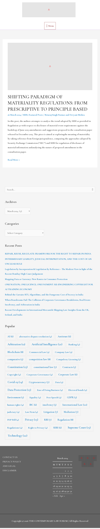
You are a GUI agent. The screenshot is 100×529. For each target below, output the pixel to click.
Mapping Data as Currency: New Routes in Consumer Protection (36, 280)
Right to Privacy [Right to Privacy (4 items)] (38, 428)
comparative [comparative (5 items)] (15, 360)
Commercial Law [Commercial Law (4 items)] (39, 353)
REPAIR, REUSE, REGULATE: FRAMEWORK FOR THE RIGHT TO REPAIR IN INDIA (48, 254)
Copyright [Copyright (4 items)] (14, 375)
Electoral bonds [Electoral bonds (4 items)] (77, 391)
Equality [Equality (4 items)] (35, 398)
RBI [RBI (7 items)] (47, 420)
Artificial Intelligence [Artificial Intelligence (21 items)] (47, 345)
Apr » (62, 497)
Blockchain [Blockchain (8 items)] (15, 353)
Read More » (14, 160)
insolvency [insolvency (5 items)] (49, 405)
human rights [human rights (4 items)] (15, 405)
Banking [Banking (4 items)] (74, 345)
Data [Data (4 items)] (59, 383)
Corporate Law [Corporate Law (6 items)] (67, 375)
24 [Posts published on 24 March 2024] (71, 487)
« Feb (55, 497)
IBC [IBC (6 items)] (33, 405)
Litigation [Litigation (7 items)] (51, 413)
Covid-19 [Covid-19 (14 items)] (15, 383)
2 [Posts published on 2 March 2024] (68, 471)
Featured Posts (36, 116)
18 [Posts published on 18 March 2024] (54, 487)
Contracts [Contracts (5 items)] (69, 368)
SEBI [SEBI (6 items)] (57, 428)
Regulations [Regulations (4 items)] (14, 428)
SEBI (25, 116)
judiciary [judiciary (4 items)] (13, 413)
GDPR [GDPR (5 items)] (72, 398)
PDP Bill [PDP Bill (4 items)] (13, 421)
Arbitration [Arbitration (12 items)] (16, 345)
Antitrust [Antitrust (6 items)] (64, 337)
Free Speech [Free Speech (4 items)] (53, 398)
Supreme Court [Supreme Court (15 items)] (79, 428)
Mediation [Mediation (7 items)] (71, 413)
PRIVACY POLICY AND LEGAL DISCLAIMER (12, 467)
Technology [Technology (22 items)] (17, 437)
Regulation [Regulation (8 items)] (65, 420)
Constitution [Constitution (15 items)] (17, 368)
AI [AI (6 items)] (10, 337)
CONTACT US (10, 458)
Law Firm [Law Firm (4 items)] (31, 413)
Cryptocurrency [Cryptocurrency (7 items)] (39, 383)
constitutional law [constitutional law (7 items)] (45, 368)
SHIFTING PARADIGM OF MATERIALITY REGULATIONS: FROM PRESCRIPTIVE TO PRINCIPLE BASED (48, 104)
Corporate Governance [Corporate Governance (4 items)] (40, 375)
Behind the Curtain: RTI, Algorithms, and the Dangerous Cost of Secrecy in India (44, 295)
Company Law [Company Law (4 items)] (63, 353)
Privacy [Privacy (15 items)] (31, 420)
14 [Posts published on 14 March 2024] (62, 482)
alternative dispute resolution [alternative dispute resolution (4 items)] (35, 337)
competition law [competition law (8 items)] (40, 360)
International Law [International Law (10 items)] (74, 405)
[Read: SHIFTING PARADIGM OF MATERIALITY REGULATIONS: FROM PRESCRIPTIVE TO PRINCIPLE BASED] (50, 67)
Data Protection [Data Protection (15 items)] (19, 391)
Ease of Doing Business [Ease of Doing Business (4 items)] (50, 391)
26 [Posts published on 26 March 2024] (57, 492)
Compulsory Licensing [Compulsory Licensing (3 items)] (68, 360)
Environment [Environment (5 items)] (15, 398)
